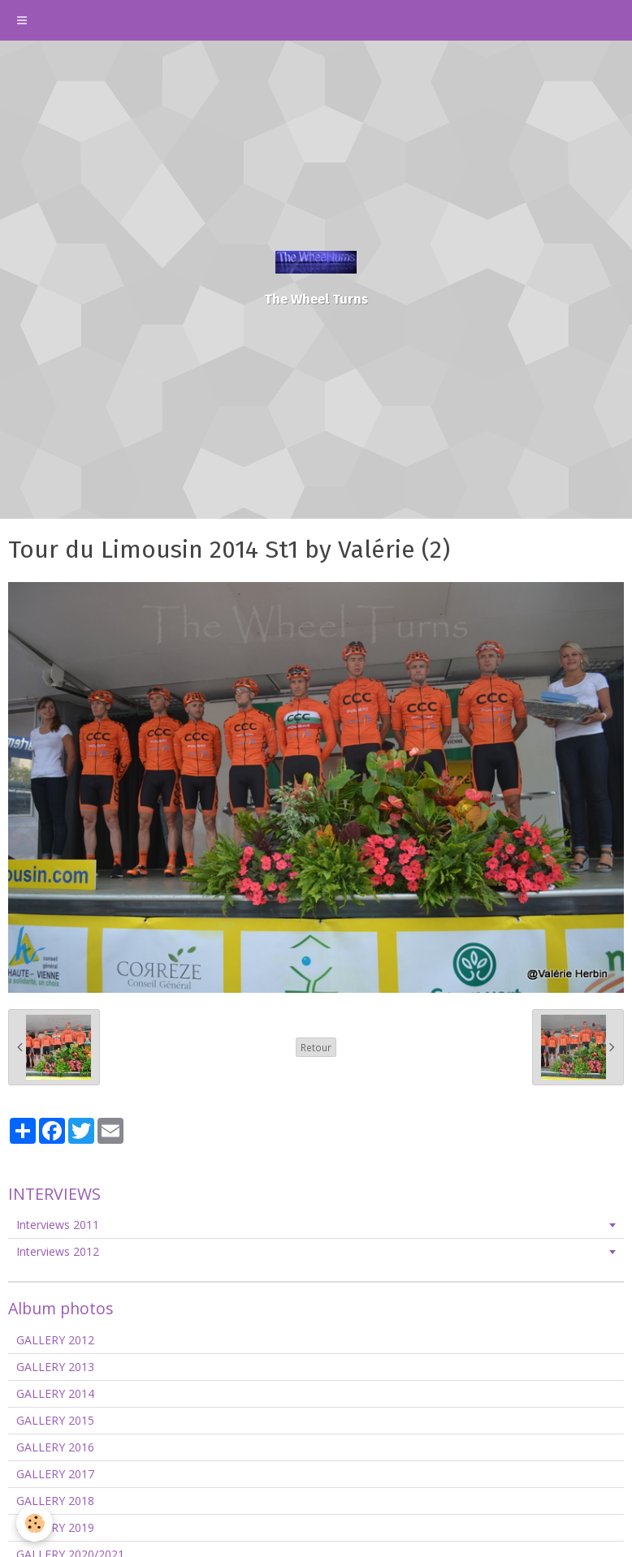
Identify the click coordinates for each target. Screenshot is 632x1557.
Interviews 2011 (57, 1224)
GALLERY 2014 (55, 1393)
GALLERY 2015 (55, 1420)
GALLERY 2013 (55, 1366)
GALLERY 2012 (55, 1340)
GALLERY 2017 (55, 1474)
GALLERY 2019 (55, 1527)
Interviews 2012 (57, 1251)
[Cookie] (34, 1523)
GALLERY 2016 (55, 1447)
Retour (316, 1047)
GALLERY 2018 (55, 1500)
